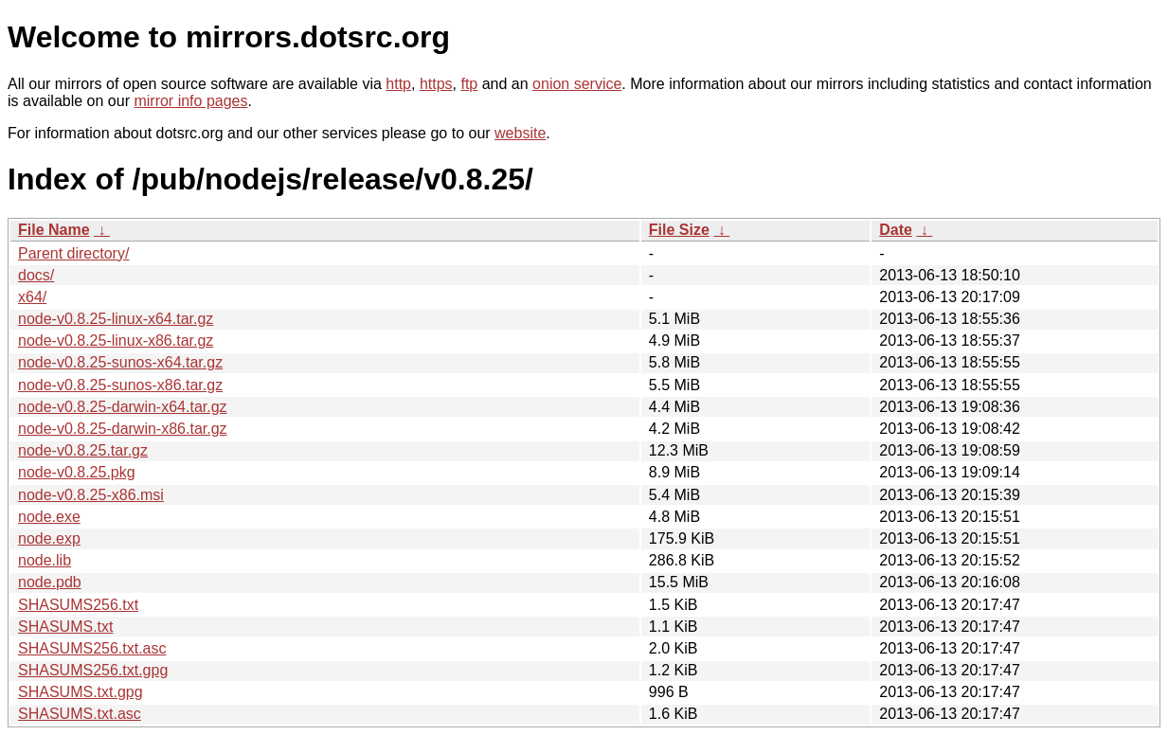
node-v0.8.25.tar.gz (83, 450)
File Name (54, 230)
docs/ (36, 275)
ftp (468, 84)
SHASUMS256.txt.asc (92, 648)
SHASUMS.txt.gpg (80, 692)
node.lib (44, 560)
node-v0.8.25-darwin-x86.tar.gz (122, 429)
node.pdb (49, 582)
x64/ (32, 297)
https (436, 84)
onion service (576, 84)
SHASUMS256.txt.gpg (93, 670)
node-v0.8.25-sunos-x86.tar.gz (120, 385)
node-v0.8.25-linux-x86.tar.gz (115, 340)
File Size (679, 230)
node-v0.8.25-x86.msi (91, 495)
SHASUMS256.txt (78, 605)
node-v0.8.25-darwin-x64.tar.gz (122, 407)
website (520, 133)
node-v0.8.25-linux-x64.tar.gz (115, 319)
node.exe (49, 517)
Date (895, 230)
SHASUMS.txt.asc (79, 714)
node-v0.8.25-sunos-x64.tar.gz (120, 362)
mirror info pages (190, 101)
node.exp (49, 538)
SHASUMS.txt (65, 626)
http (398, 84)
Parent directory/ (73, 253)
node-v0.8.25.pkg (76, 472)
